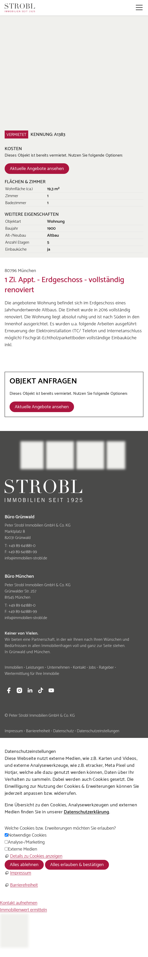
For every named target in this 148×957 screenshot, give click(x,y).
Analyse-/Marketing (26, 842)
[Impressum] (18, 873)
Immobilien (14, 667)
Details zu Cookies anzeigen (36, 856)
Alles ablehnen (24, 865)
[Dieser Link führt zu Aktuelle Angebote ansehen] (37, 168)
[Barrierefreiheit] (21, 885)
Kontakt (79, 667)
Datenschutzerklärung (86, 812)
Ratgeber (106, 667)
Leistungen (35, 667)
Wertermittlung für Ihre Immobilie (32, 673)
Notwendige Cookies (27, 835)
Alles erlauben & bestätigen (77, 865)
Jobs (92, 667)
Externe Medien (22, 849)
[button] (139, 7)
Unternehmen (58, 667)
